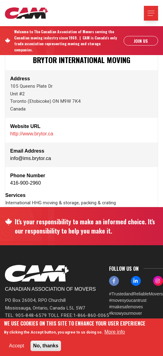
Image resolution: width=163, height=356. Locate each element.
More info (114, 331)
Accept (16, 345)
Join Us (141, 41)
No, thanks (46, 345)
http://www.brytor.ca (31, 133)
